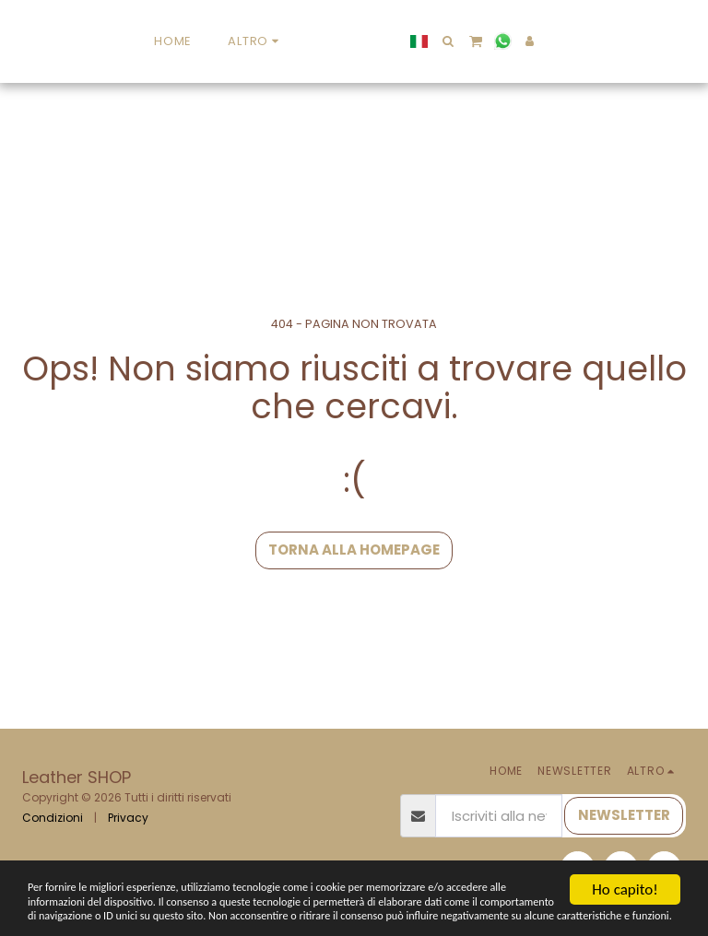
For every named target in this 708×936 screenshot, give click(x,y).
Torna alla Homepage (354, 549)
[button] (571, 41)
